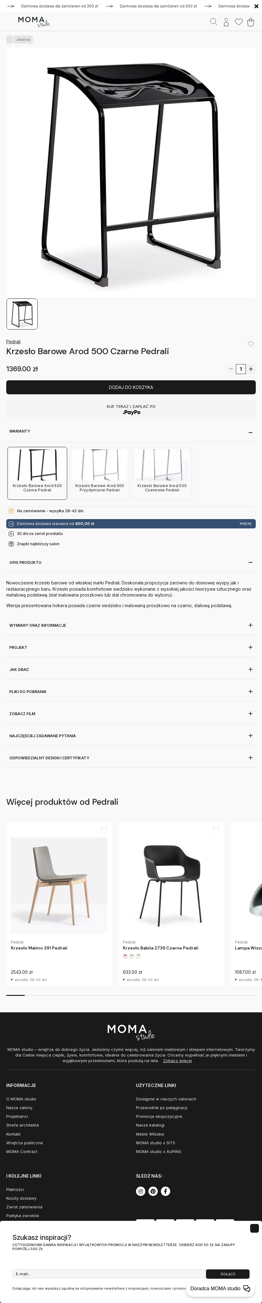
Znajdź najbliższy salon (38, 543)
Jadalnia (22, 39)
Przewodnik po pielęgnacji (161, 1107)
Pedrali (13, 341)
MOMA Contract (21, 1151)
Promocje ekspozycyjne (159, 1116)
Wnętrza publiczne (24, 1142)
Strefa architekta (22, 1125)
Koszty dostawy (21, 1198)
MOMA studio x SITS (155, 1142)
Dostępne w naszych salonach (166, 1098)
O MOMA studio (21, 1098)
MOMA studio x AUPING (158, 1151)
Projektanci (17, 1116)
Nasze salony (19, 1107)
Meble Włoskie (150, 1134)
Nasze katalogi (150, 1125)
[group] (59, 904)
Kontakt (13, 1134)
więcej (245, 523)
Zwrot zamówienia (24, 1206)
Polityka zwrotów (22, 1215)
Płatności (15, 1189)
